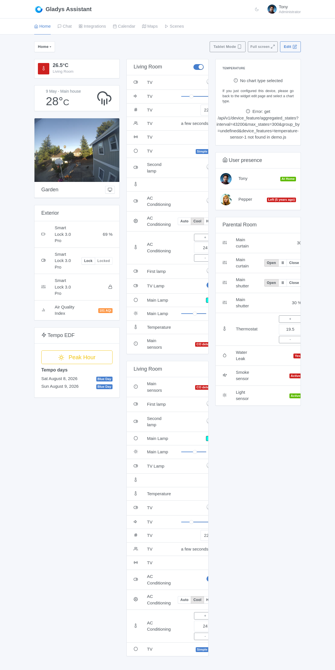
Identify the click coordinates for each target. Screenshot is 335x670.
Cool (197, 221)
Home (42, 26)
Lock (88, 261)
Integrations (92, 26)
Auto (184, 221)
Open (271, 263)
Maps (150, 26)
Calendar (124, 26)
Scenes (174, 26)
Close (294, 263)
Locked (103, 261)
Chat (65, 26)
